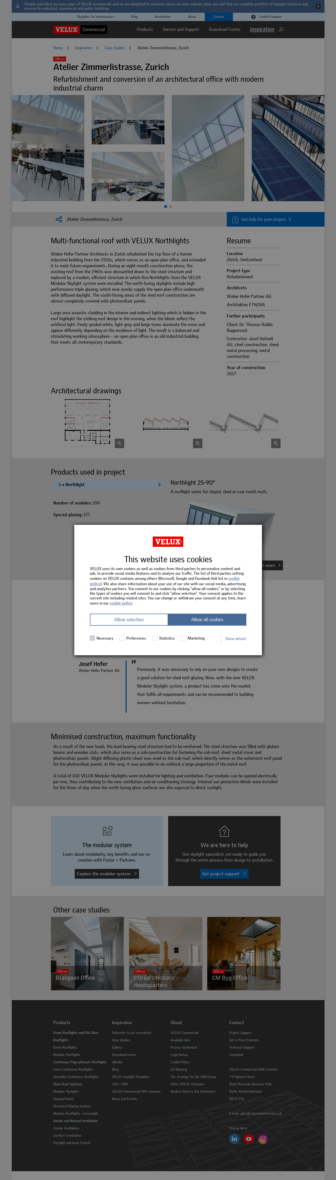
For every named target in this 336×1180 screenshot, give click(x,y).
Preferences (133, 638)
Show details (235, 638)
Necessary (101, 638)
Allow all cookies (207, 619)
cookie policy (120, 603)
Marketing (193, 638)
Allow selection (129, 619)
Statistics (163, 638)
